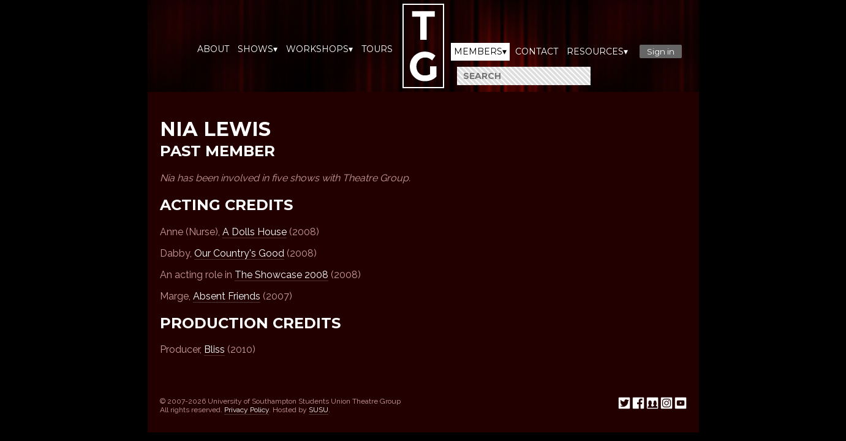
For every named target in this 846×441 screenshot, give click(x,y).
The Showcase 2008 (281, 275)
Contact (536, 51)
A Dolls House (254, 232)
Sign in (660, 51)
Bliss (214, 349)
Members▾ (480, 51)
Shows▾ (258, 49)
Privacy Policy (246, 409)
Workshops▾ (319, 49)
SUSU (318, 409)
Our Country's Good (239, 253)
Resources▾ (597, 51)
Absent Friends (226, 296)
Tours (377, 49)
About (213, 49)
